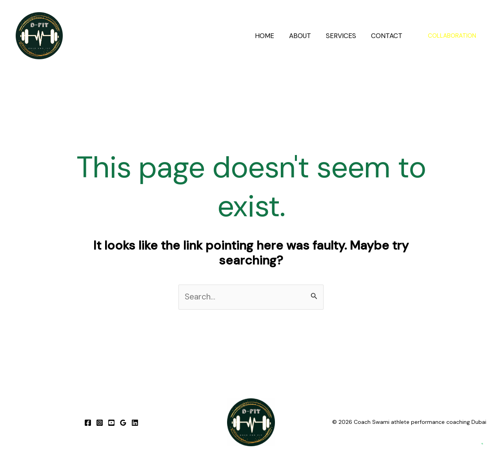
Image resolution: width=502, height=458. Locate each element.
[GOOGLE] (123, 422)
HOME (270, 35)
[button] (452, 36)
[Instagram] (99, 422)
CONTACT (387, 35)
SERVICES (343, 35)
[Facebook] (87, 422)
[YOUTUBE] (111, 422)
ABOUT (304, 35)
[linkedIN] (134, 422)
